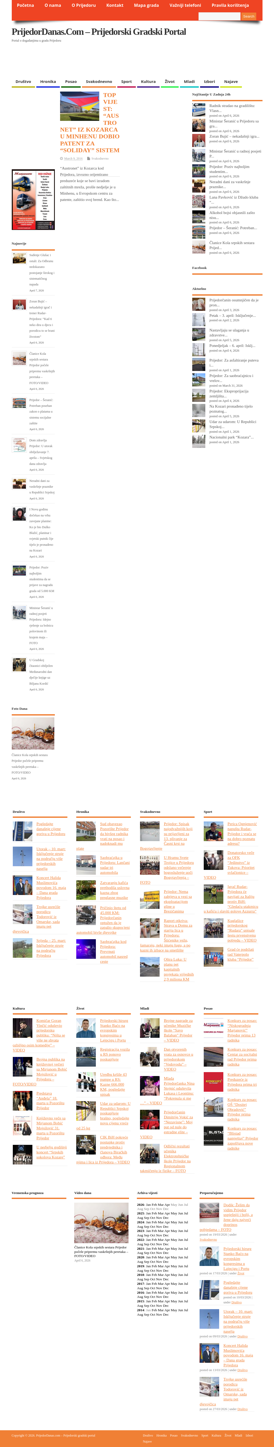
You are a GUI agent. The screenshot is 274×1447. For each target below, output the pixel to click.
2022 (140, 1240)
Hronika (48, 81)
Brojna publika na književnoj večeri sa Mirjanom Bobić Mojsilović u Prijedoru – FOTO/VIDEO (40, 1071)
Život (170, 81)
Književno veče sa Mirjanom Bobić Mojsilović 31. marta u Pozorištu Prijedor (51, 1128)
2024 (140, 1222)
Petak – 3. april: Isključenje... (232, 315)
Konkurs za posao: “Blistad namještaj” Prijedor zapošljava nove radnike (243, 1138)
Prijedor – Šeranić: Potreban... (233, 228)
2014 (140, 1310)
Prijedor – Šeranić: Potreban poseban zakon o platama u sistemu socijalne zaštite (41, 411)
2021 (140, 1249)
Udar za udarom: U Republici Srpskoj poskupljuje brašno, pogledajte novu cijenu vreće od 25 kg (103, 1115)
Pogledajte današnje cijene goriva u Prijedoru (51, 828)
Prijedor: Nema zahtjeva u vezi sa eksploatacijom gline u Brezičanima (178, 901)
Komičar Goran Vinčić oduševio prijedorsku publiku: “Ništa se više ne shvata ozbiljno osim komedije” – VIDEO (39, 1035)
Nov (159, 1218)
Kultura (148, 81)
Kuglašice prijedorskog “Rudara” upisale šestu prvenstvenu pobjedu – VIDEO (242, 930)
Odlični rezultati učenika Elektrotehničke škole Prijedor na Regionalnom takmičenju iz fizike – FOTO (165, 1158)
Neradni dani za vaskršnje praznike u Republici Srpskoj (42, 486)
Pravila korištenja (230, 5)
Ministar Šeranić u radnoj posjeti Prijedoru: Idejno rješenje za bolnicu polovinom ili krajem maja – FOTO (41, 625)
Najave (231, 81)
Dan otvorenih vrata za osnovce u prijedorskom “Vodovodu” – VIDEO (178, 1059)
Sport (126, 81)
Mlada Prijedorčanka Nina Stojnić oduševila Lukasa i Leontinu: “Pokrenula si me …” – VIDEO (167, 1090)
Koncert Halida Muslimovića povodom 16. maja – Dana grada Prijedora (51, 887)
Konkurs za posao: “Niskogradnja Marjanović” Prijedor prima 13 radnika (242, 1030)
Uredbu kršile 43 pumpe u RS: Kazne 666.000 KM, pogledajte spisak (113, 1084)
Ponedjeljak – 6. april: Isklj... (232, 345)
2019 (140, 1266)
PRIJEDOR (39, 1222)
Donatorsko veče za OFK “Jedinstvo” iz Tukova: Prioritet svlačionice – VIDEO (229, 864)
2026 (140, 1205)
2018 (140, 1275)
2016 (140, 1292)
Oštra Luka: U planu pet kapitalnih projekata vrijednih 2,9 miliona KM (179, 969)
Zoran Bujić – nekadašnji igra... (234, 136)
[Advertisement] (113, 63)
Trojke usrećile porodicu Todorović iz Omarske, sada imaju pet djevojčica (36, 918)
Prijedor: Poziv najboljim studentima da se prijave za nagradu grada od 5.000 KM (42, 579)
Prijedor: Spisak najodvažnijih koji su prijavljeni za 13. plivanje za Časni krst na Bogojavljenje (166, 836)
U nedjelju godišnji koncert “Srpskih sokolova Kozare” (52, 1152)
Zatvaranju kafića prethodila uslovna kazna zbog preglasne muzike (115, 890)
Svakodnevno (99, 81)
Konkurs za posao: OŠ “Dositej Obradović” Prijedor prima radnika (242, 1109)
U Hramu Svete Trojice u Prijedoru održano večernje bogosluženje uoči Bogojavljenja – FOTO (167, 869)
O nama (53, 5)
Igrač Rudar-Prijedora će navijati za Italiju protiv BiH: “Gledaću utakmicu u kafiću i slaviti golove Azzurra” (231, 898)
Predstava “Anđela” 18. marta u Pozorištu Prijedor (51, 1100)
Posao (71, 81)
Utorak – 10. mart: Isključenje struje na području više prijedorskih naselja (51, 859)
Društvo (23, 81)
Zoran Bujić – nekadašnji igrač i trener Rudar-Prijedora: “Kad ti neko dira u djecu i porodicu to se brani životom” (42, 319)
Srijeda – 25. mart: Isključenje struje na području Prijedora (51, 948)
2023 (140, 1231)
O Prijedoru (84, 5)
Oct (152, 1218)
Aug (140, 1218)
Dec (166, 1218)
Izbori (209, 81)
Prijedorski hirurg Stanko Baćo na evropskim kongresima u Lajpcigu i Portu (114, 1030)
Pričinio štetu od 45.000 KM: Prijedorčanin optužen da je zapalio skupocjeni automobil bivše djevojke (103, 919)
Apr (167, 1205)
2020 (140, 1257)
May (174, 1213)
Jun (180, 1213)
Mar (161, 1205)
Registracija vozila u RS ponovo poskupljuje (115, 1054)
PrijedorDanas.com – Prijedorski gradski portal (99, 31)
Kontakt (114, 5)
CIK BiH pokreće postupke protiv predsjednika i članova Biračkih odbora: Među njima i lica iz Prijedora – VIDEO (103, 1149)
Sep (146, 1218)
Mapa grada (146, 5)
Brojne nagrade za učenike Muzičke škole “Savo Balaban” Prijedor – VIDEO (178, 1030)
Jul (186, 1213)
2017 (140, 1284)
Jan (148, 1205)
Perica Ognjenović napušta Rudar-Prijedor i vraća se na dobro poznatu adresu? (242, 833)
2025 (140, 1213)
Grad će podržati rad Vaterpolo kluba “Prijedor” (241, 954)
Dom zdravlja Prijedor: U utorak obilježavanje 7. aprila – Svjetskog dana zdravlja (41, 452)
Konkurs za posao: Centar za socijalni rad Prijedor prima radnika (242, 1056)
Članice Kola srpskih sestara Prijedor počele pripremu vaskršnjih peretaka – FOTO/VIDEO (101, 1251)
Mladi (189, 81)
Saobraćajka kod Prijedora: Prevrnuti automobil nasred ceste (113, 951)
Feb (154, 1205)
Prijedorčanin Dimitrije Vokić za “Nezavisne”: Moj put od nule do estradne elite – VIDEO (166, 1124)
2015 (140, 1301)
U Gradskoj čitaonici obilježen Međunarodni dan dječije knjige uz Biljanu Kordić (41, 671)
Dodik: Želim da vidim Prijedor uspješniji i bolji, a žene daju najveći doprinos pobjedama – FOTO (226, 1217)
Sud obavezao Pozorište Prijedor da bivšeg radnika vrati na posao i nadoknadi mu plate (102, 836)
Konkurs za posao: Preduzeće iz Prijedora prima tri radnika (242, 1081)
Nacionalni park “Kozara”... (231, 437)
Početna (25, 5)
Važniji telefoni (185, 5)
